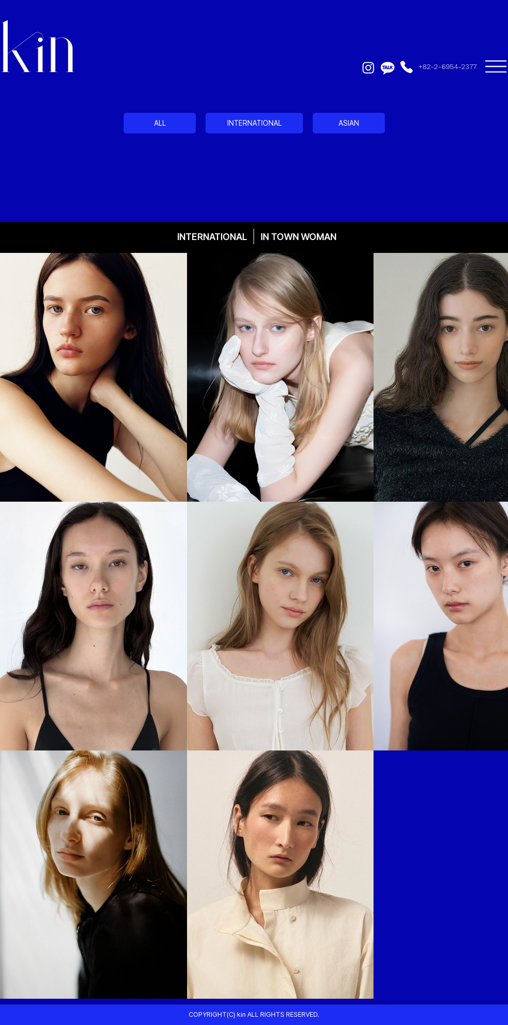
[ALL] (160, 123)
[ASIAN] (349, 123)
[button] (495, 66)
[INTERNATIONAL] (254, 123)
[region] (253, 155)
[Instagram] (368, 67)
